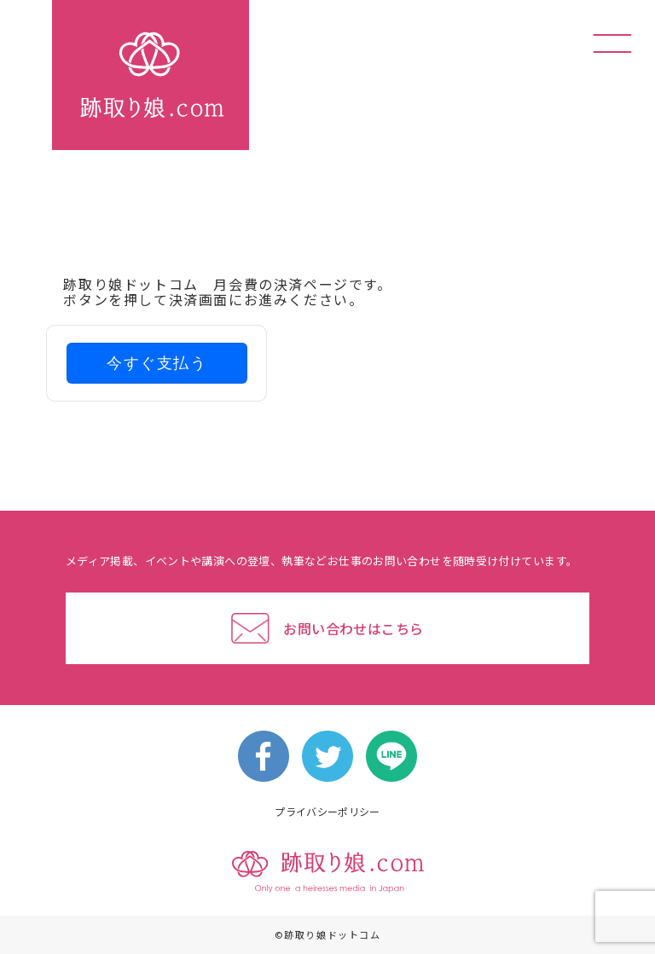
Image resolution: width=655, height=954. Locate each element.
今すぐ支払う (157, 363)
